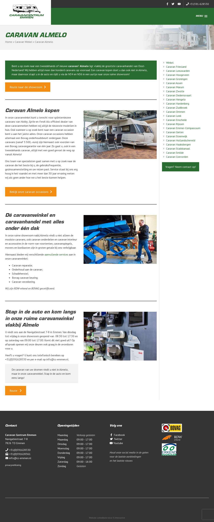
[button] (199, 16)
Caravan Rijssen (173, 124)
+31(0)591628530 (18, 450)
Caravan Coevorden (175, 156)
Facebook (117, 435)
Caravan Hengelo (174, 99)
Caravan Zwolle (173, 91)
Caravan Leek (171, 115)
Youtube (116, 443)
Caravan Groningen (174, 79)
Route (14, 391)
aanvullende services (56, 254)
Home (8, 41)
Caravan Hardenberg (175, 103)
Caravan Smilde (173, 152)
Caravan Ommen (173, 111)
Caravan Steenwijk (174, 136)
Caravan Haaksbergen (176, 144)
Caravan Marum (173, 87)
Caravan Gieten (172, 132)
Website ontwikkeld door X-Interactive (107, 517)
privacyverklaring (13, 465)
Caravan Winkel (23, 41)
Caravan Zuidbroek (174, 107)
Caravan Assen (172, 83)
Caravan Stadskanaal (176, 148)
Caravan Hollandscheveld (178, 140)
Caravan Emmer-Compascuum (181, 128)
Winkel (168, 62)
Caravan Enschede (174, 120)
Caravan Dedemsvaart (176, 95)
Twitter (116, 439)
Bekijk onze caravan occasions (29, 192)
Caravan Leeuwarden (176, 70)
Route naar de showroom (26, 87)
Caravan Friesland (174, 66)
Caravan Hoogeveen (175, 75)
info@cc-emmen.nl (18, 458)
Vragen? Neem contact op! (180, 166)
